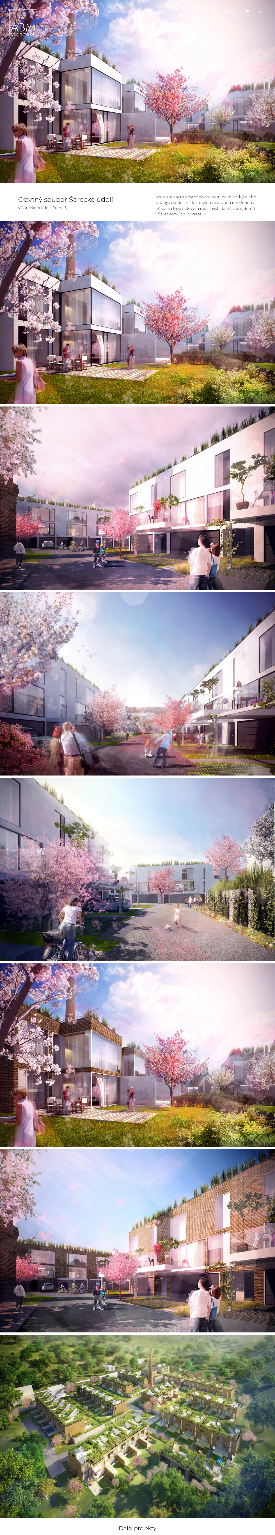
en (260, 12)
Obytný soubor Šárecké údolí (137, 153)
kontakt (232, 12)
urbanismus (206, 12)
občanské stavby (152, 12)
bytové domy (117, 12)
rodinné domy (85, 12)
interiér (181, 12)
